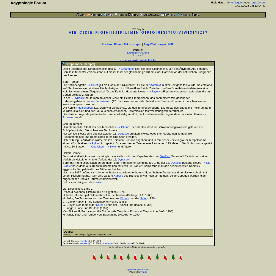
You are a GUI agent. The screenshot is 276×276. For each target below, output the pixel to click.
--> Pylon (93, 143)
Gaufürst (165, 156)
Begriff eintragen (155, 44)
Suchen (107, 44)
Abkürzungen (132, 44)
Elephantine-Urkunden (138, 53)
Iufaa (129, 243)
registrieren (258, 2)
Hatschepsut (85, 107)
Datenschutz (144, 269)
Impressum (131, 269)
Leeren (138, 55)
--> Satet (92, 85)
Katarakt (155, 85)
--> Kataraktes (125, 68)
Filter (117, 44)
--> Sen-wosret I (101, 101)
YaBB (144, 272)
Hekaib (98, 182)
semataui (84, 241)
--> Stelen (111, 146)
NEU (171, 44)
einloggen (237, 2)
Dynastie (79, 98)
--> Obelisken (95, 146)
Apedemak (108, 243)
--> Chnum (123, 127)
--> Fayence (154, 91)
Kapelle (118, 175)
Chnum (124, 198)
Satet (143, 198)
